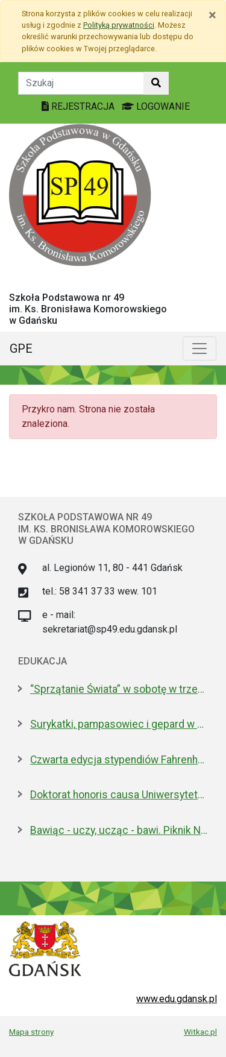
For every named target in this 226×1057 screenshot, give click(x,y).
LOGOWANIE (156, 106)
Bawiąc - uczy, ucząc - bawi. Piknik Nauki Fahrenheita (119, 830)
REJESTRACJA (79, 106)
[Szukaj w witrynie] (156, 83)
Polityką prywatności (118, 25)
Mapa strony (31, 1031)
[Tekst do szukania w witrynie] (81, 83)
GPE (21, 348)
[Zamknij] (212, 15)
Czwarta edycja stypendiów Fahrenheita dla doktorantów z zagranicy (119, 760)
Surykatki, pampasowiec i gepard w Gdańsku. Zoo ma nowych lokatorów (119, 724)
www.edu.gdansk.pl (176, 999)
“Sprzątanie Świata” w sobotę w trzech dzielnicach (119, 689)
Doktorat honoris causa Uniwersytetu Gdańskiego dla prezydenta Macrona (119, 795)
